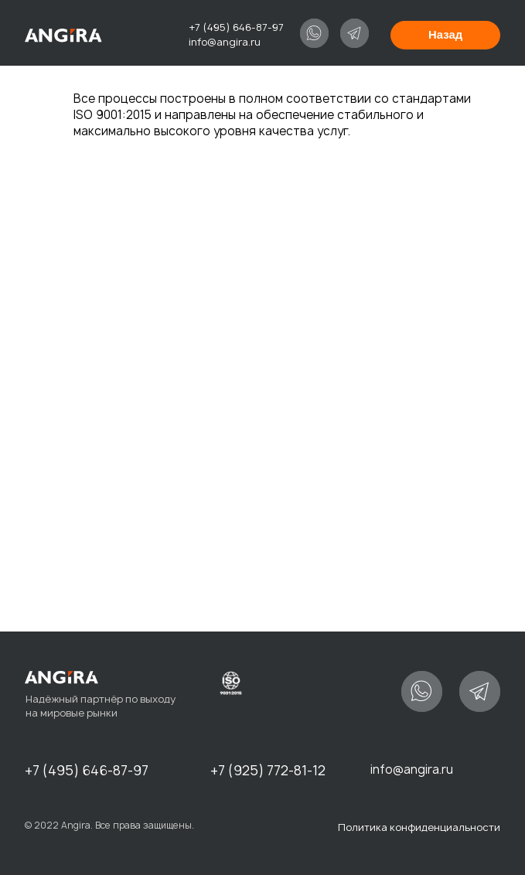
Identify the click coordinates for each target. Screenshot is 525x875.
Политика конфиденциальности (419, 827)
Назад (445, 35)
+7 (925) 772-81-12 (268, 770)
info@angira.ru (225, 42)
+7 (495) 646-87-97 (236, 27)
